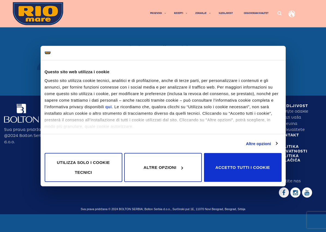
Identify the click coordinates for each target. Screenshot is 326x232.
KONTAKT (288, 135)
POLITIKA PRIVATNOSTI (292, 149)
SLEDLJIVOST (293, 106)
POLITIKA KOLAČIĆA (289, 158)
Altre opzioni (258, 143)
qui (108, 106)
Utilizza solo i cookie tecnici (83, 167)
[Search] (279, 13)
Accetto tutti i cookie (242, 167)
